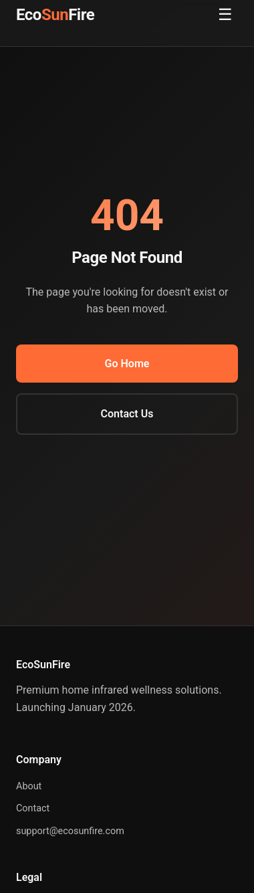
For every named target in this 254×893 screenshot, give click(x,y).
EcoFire (55, 14)
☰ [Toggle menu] (225, 14)
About (28, 786)
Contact (32, 808)
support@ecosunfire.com (70, 831)
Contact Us (127, 413)
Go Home (127, 363)
